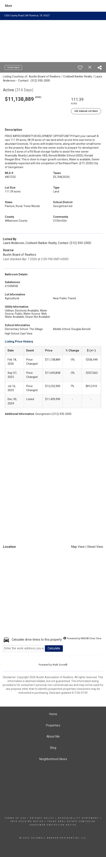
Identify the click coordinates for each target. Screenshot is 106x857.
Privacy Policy (42, 818)
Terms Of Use (15, 818)
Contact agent (13, 67)
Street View (95, 547)
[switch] (80, 67)
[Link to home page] (40, 6)
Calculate (54, 648)
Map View (78, 547)
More (8, 6)
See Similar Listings (86, 111)
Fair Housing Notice (27, 821)
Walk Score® (60, 664)
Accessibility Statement (78, 818)
